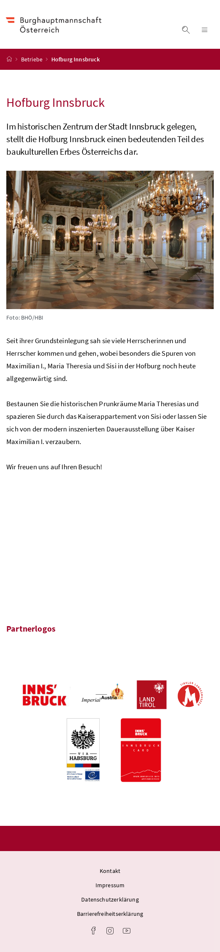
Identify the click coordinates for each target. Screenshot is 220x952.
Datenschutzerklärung (110, 899)
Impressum (110, 885)
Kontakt (110, 871)
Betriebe (32, 59)
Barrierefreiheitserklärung (110, 914)
